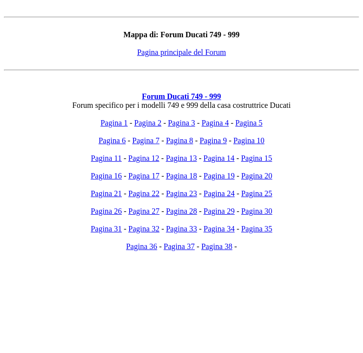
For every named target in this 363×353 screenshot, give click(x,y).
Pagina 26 (106, 211)
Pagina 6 (112, 140)
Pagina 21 (106, 193)
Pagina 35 (256, 229)
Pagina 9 (213, 140)
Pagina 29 (219, 211)
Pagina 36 (142, 246)
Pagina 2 (147, 123)
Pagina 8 (179, 140)
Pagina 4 (215, 123)
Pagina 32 (143, 229)
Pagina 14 (219, 158)
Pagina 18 (181, 176)
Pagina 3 (181, 123)
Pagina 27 (143, 211)
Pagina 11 (106, 158)
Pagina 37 (179, 246)
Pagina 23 (181, 193)
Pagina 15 (256, 158)
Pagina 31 (106, 229)
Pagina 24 (219, 193)
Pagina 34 (219, 229)
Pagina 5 (249, 123)
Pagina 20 (256, 176)
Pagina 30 (256, 211)
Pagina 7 (145, 140)
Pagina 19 (219, 176)
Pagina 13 (181, 158)
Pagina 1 (114, 123)
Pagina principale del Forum (181, 52)
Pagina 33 (181, 229)
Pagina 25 (256, 193)
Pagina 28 (181, 211)
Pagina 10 (249, 140)
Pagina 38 (216, 246)
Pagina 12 (143, 158)
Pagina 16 (106, 176)
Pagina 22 (143, 193)
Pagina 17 (143, 176)
